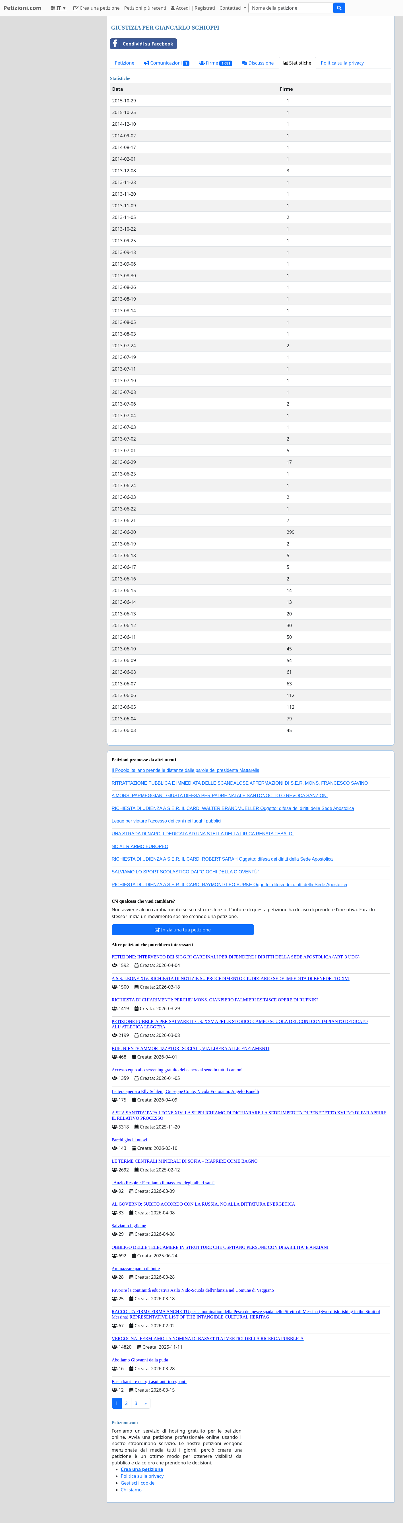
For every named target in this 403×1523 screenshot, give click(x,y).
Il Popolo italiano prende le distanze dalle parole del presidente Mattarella (185, 770)
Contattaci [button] (231, 8)
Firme (216, 63)
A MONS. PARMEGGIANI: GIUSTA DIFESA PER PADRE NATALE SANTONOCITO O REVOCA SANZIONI (220, 795)
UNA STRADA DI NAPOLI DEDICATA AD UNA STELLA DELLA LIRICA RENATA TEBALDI (203, 833)
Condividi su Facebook (141, 44)
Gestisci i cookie (138, 1483)
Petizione (125, 63)
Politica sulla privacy (342, 63)
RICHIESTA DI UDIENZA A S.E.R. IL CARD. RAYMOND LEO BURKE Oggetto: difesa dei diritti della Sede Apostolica (229, 884)
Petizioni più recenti (145, 8)
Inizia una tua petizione (183, 930)
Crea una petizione (96, 8)
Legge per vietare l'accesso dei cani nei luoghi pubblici (167, 821)
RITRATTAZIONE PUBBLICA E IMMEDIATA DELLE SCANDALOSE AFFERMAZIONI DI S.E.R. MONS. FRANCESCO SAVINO (240, 783)
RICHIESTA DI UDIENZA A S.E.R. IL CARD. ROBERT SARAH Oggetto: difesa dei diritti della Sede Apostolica (222, 859)
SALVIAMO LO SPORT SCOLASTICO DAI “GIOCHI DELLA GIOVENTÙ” (185, 871)
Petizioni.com (22, 8)
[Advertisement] (51, 101)
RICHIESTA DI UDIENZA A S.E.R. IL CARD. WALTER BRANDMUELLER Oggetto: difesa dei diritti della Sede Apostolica (233, 808)
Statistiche (297, 63)
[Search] (291, 8)
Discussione (258, 63)
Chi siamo (131, 1490)
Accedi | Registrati (193, 8)
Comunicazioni (166, 63)
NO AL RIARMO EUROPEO (140, 846)
